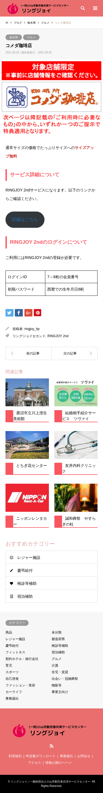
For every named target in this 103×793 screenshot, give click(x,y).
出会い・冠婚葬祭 (65, 679)
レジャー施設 (28, 557)
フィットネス (15, 652)
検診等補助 (27, 583)
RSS (52, 746)
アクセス (34, 763)
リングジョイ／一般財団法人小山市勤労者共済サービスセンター (50, 781)
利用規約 (15, 756)
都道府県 (58, 639)
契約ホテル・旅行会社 (21, 659)
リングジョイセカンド (29, 336)
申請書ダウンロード (40, 756)
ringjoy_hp (32, 329)
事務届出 (12, 698)
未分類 (57, 632)
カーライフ (13, 692)
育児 (8, 665)
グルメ (31, 37)
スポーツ (12, 672)
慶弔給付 (25, 570)
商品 (8, 632)
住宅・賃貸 (60, 672)
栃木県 (14, 37)
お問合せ (83, 756)
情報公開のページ (58, 763)
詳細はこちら (25, 219)
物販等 (57, 685)
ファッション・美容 (20, 685)
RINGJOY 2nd (58, 336)
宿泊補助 (25, 596)
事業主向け (60, 692)
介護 (55, 665)
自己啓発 (12, 679)
